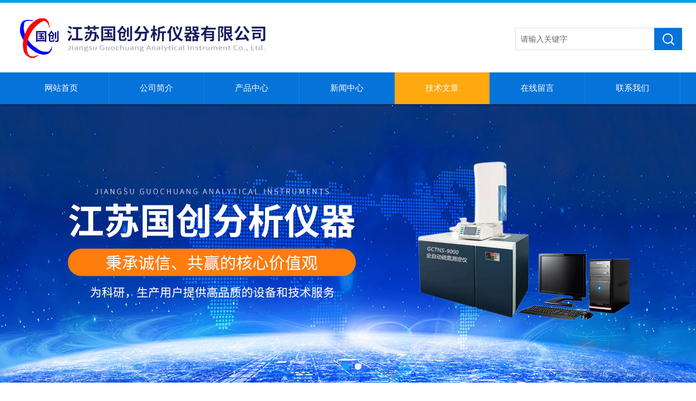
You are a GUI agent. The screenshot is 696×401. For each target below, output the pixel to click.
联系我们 (632, 88)
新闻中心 (347, 88)
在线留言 (537, 88)
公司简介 (156, 88)
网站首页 (61, 88)
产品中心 (251, 88)
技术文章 (442, 88)
